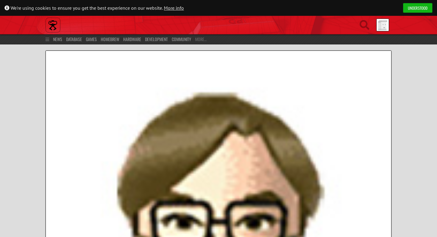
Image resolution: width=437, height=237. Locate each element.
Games (91, 39)
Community (181, 39)
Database (74, 39)
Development (156, 39)
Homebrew (110, 39)
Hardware (132, 39)
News (57, 39)
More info (174, 8)
